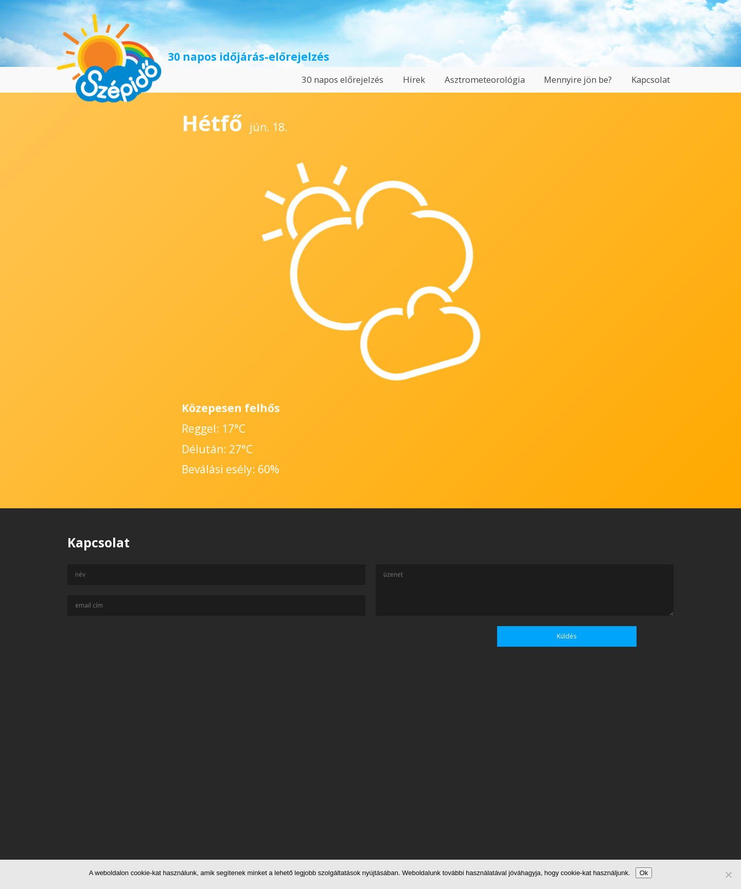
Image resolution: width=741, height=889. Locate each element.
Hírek (414, 79)
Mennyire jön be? (578, 79)
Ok (644, 873)
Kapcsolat (650, 79)
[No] (728, 874)
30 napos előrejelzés (342, 79)
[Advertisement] (370, 790)
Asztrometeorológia (485, 79)
